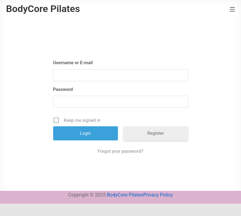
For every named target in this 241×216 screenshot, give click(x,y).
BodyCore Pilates (125, 195)
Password (63, 89)
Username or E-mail (73, 62)
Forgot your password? (120, 151)
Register (155, 133)
